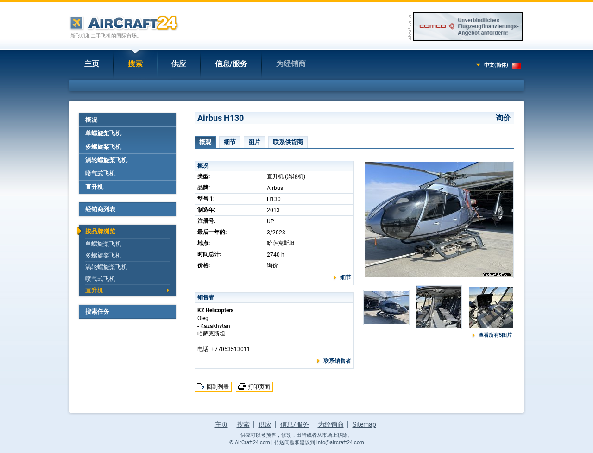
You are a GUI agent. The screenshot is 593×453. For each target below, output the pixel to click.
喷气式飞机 (100, 173)
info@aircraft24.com (340, 443)
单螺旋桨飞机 (103, 133)
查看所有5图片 (495, 335)
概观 (205, 141)
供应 (178, 63)
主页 (91, 63)
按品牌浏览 (100, 231)
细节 (230, 141)
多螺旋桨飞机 (103, 146)
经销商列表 (100, 209)
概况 (91, 119)
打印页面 (259, 387)
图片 (254, 141)
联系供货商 (288, 141)
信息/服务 (231, 63)
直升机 (94, 186)
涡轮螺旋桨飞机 (106, 160)
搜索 (135, 63)
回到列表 (218, 387)
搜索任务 (97, 311)
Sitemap (364, 424)
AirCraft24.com (252, 443)
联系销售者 (337, 361)
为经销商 (291, 63)
